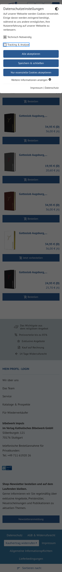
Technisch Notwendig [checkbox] (19, 37)
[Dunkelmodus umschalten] (56, 9)
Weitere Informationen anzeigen (31, 80)
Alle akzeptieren (31, 53)
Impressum (36, 87)
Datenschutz (52, 87)
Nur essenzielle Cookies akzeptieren (31, 72)
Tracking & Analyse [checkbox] (18, 44)
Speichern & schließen (31, 63)
